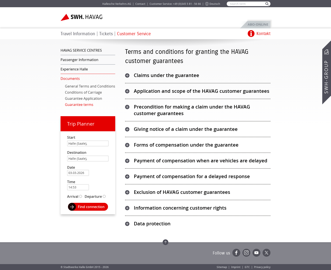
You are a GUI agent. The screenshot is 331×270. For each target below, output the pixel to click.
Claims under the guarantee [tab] (166, 75)
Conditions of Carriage (83, 92)
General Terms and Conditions (90, 86)
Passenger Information (79, 59)
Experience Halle (74, 69)
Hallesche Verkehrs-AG (116, 4)
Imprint (235, 267)
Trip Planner (80, 124)
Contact (140, 4)
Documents (70, 78)
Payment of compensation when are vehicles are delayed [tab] (200, 160)
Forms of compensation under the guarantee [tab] (186, 145)
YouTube (256, 253)
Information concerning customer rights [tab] (180, 208)
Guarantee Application (83, 98)
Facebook (236, 253)
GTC (247, 267)
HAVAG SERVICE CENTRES (81, 50)
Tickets (106, 34)
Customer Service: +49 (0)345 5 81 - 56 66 (175, 4)
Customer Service (134, 34)
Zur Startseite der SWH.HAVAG (82, 17)
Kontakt (263, 34)
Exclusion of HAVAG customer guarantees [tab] (182, 192)
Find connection (91, 206)
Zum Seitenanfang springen (165, 242)
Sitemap (222, 267)
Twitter (266, 253)
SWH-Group (326, 77)
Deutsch (214, 4)
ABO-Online (258, 24)
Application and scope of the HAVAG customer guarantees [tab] (201, 91)
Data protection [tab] (152, 223)
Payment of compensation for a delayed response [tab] (192, 176)
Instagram (246, 253)
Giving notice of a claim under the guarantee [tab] (186, 129)
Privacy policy (262, 267)
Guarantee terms (79, 104)
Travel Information (78, 34)
